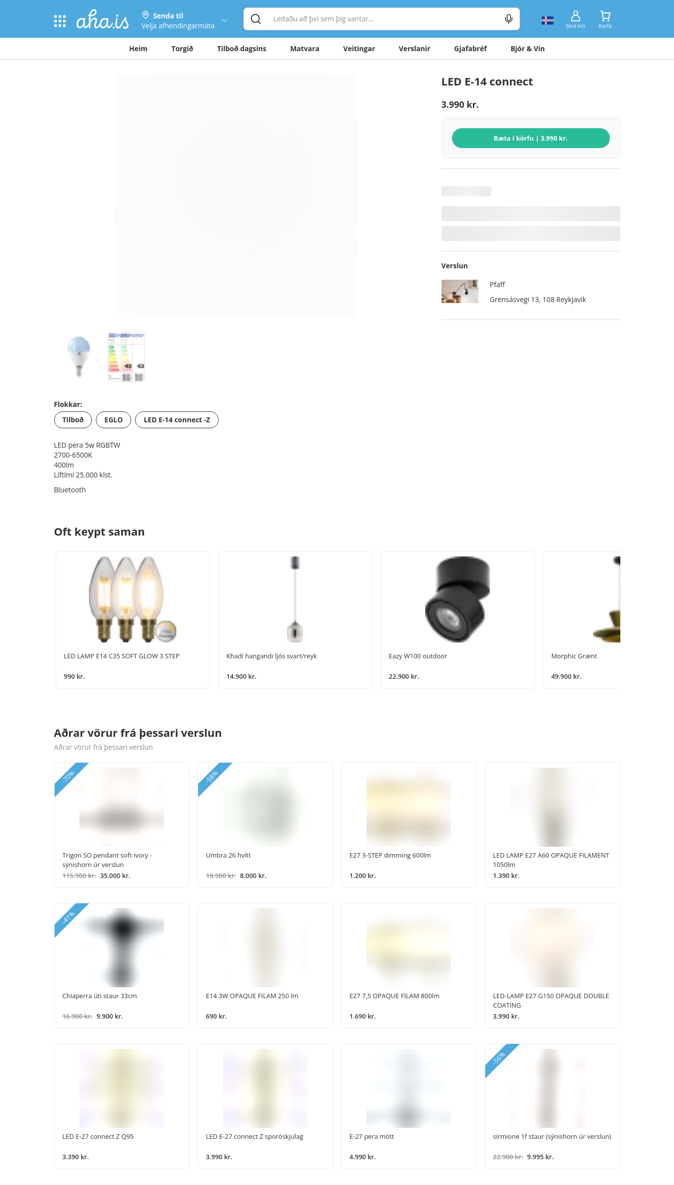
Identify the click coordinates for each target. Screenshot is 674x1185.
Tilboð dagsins (241, 48)
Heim (138, 48)
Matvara (304, 48)
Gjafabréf (470, 48)
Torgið (182, 48)
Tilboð (73, 419)
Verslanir (414, 48)
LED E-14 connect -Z (177, 419)
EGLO (113, 419)
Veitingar (359, 48)
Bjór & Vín (528, 48)
